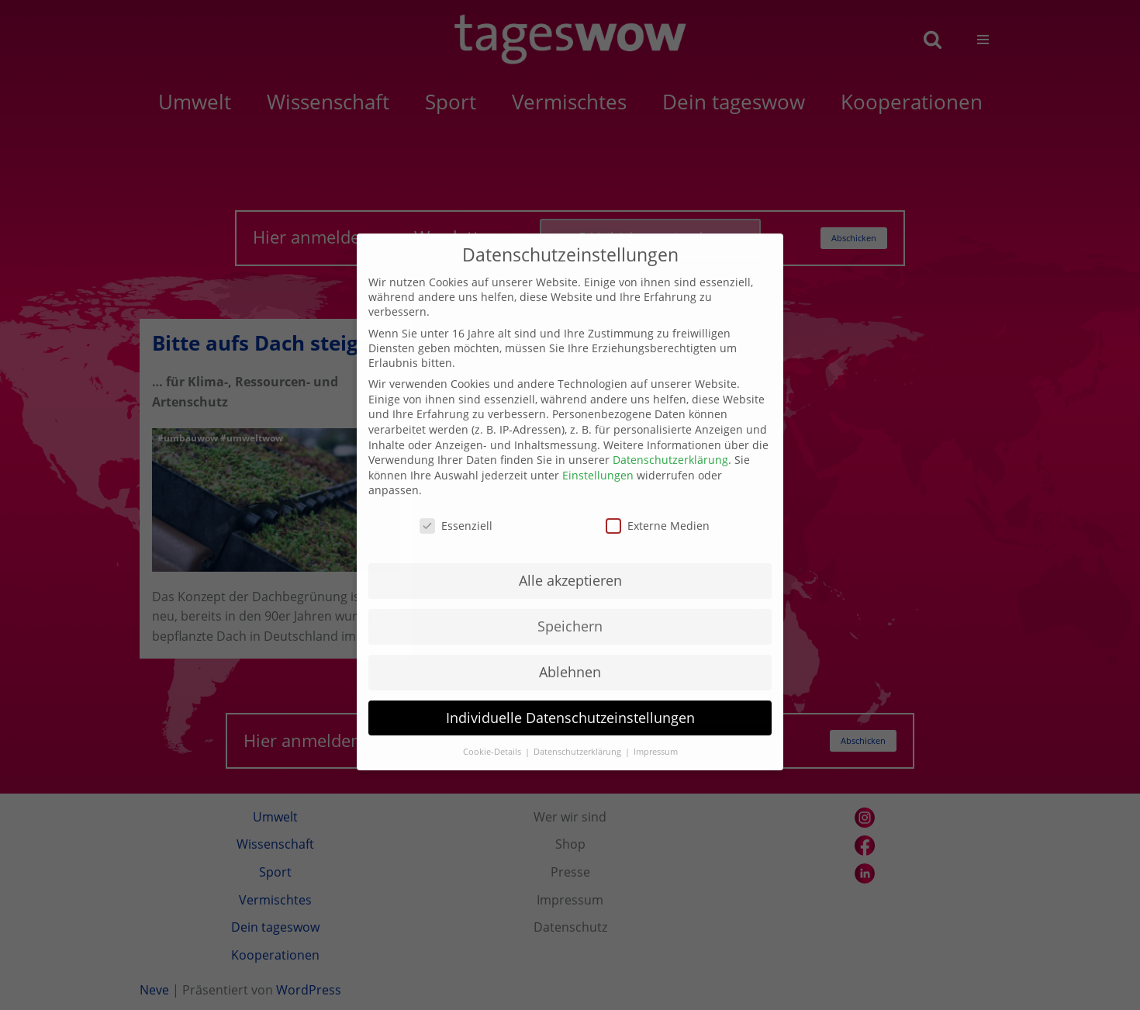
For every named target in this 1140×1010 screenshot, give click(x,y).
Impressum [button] (656, 730)
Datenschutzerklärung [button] (579, 730)
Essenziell (456, 504)
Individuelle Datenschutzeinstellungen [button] (570, 696)
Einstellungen (598, 453)
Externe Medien (658, 504)
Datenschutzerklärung (670, 438)
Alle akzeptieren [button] (570, 558)
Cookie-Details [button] (493, 730)
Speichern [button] (570, 604)
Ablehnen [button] (570, 650)
